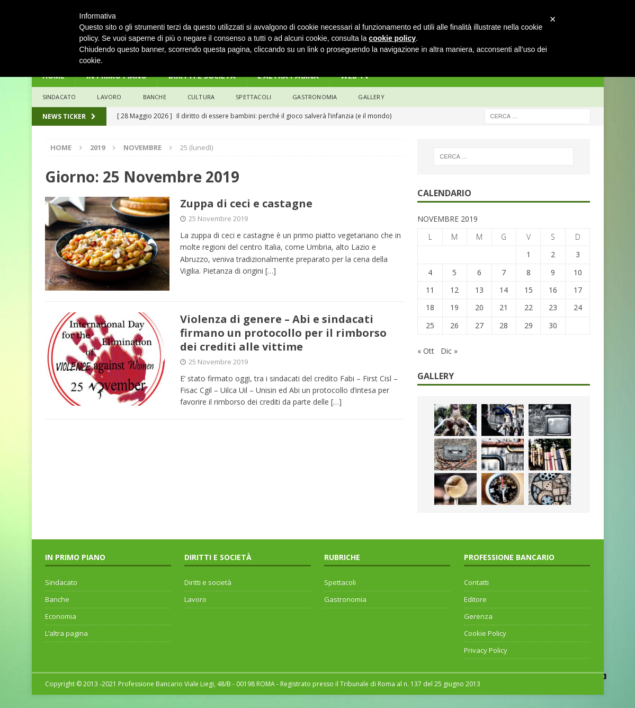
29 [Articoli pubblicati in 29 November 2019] (528, 325)
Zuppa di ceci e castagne (246, 203)
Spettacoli (253, 97)
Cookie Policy (485, 633)
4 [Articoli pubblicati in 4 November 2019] (430, 272)
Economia (60, 616)
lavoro (109, 97)
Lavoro (195, 599)
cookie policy (392, 38)
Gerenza (478, 616)
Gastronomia (314, 97)
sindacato (59, 97)
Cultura (200, 97)
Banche (57, 599)
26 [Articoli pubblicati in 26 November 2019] (454, 325)
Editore (475, 599)
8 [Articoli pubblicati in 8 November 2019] (528, 272)
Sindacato (61, 582)
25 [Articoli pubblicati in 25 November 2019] (430, 325)
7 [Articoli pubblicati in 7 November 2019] (504, 272)
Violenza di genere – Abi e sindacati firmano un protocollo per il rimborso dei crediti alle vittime (283, 333)
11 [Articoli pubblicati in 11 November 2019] (430, 290)
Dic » (449, 351)
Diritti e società (207, 582)
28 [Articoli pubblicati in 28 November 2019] (503, 325)
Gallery (371, 97)
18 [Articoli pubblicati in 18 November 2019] (430, 307)
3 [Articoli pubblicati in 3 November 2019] (578, 254)
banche (154, 97)
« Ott (425, 351)
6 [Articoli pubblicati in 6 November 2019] (479, 272)
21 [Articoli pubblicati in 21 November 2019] (503, 307)
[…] (270, 271)
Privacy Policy (485, 650)
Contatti (476, 582)
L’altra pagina (66, 633)
